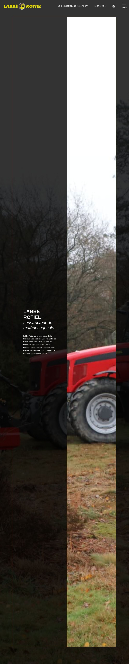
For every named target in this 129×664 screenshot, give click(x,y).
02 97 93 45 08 (100, 6)
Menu (124, 8)
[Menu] (124, 4)
